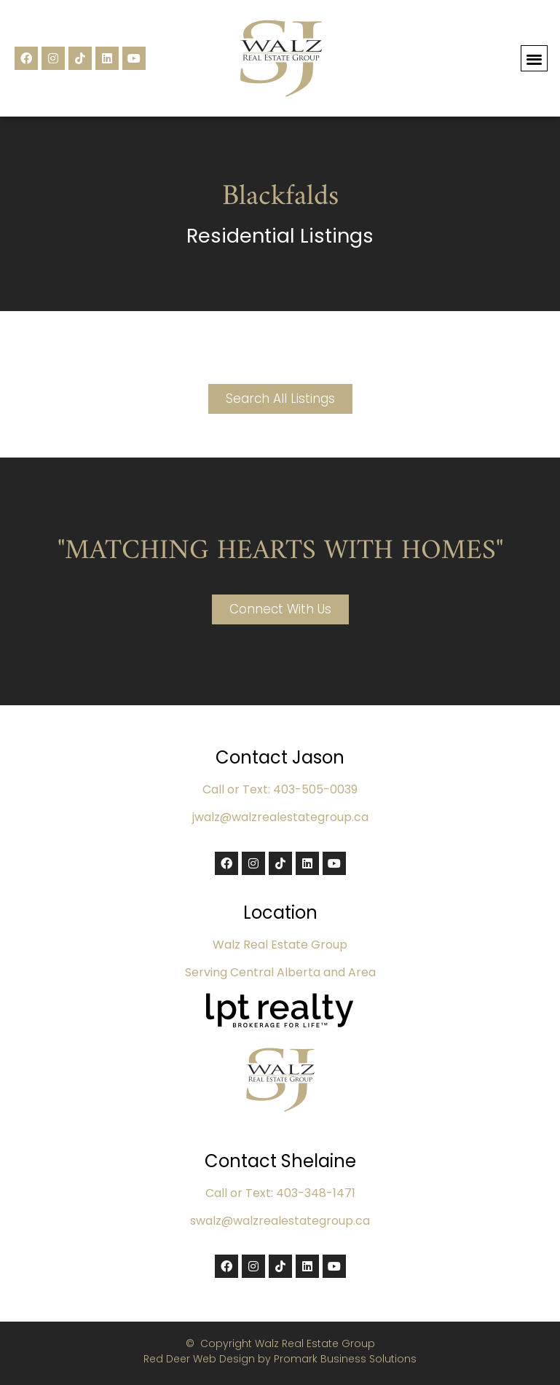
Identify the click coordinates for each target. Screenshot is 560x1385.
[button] (534, 58)
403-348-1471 (315, 1193)
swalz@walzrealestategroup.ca (280, 1220)
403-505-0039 (315, 789)
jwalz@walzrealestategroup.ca (280, 817)
